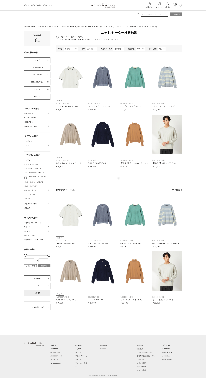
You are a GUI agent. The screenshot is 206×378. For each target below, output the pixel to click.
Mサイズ (37, 96)
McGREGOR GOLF (56, 356)
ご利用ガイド (149, 7)
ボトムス (78, 359)
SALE (37, 286)
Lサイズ (37, 89)
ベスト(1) (27, 198)
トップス (119, 26)
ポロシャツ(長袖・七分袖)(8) (33, 182)
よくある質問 (141, 363)
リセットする (30, 266)
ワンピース (79, 352)
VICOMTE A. (28, 122)
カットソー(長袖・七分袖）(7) (34, 172)
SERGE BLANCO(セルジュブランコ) (101, 26)
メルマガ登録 (141, 370)
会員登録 (167, 7)
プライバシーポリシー (144, 352)
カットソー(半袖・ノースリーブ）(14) (35, 177)
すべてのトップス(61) (31, 164)
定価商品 (37, 278)
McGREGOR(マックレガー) (77, 26)
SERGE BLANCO (37, 82)
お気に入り (180, 5)
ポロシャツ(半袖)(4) (30, 186)
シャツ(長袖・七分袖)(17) (32, 168)
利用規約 (140, 349)
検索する (44, 266)
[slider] (25, 255)
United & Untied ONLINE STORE (103, 5)
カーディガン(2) (29, 194)
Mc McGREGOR (30, 118)
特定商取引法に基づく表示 (145, 356)
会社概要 (140, 345)
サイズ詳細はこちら (37, 307)
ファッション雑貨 (81, 363)
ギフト (77, 366)
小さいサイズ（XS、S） (33, 223)
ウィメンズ (28, 141)
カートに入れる (174, 5)
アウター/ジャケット (82, 356)
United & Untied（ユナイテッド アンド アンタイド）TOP (44, 26)
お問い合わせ (141, 366)
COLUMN (103, 345)
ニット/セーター (131, 26)
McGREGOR (37, 75)
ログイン (159, 7)
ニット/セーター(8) (30, 190)
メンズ (37, 60)
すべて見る (176, 190)
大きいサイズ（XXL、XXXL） (34, 240)
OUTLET (37, 293)
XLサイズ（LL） (30, 235)
